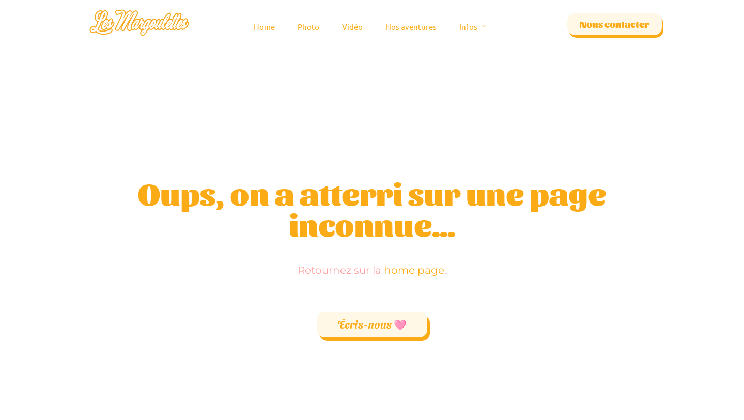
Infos (468, 27)
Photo (308, 27)
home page (414, 270)
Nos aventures (411, 27)
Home (264, 27)
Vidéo (352, 27)
